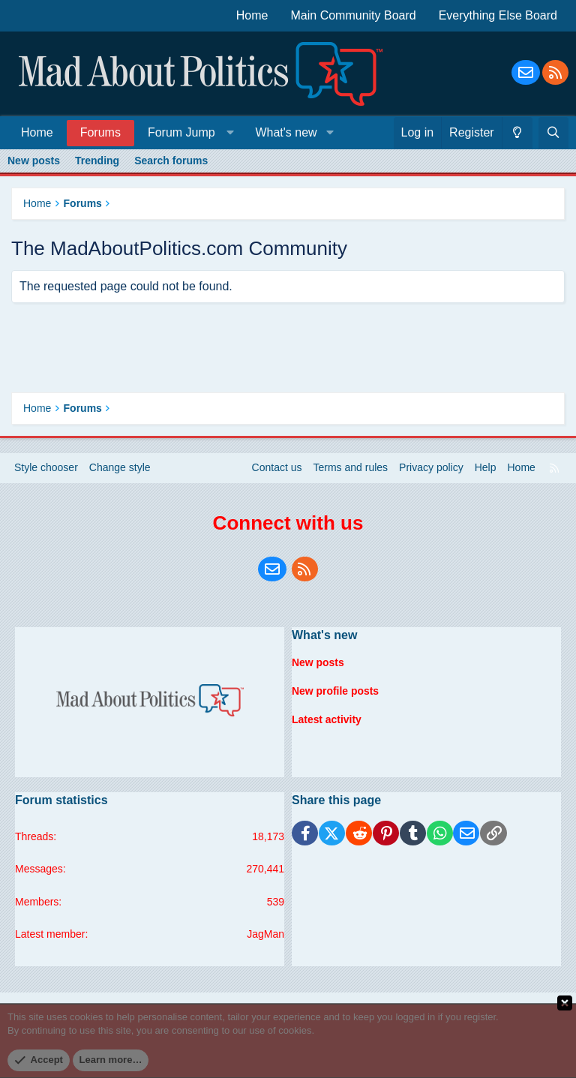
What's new (285, 132)
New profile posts (336, 690)
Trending (97, 161)
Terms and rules (351, 467)
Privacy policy (431, 467)
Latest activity (327, 719)
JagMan (265, 934)
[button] (188, 132)
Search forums (171, 161)
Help (485, 467)
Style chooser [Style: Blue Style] (46, 467)
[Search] (553, 133)
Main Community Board (353, 15)
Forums (100, 132)
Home (252, 15)
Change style (120, 467)
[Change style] (517, 133)
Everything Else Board (498, 15)
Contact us (277, 467)
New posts (34, 161)
